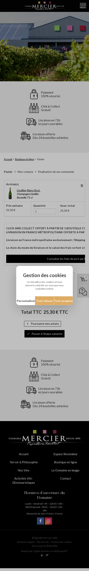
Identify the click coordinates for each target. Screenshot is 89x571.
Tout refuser (44, 300)
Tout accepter (63, 300)
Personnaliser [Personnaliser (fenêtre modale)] (26, 300)
